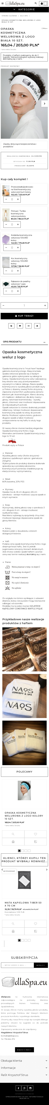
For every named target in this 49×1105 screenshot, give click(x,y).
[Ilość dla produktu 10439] (12, 248)
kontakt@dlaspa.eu (10, 1036)
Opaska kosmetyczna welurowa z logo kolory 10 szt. (24, 816)
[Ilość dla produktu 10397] (12, 224)
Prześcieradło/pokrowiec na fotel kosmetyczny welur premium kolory (22, 189)
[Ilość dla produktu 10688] (12, 291)
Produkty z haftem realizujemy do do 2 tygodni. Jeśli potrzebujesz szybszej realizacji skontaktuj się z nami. (23, 57)
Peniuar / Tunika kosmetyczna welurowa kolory (18, 213)
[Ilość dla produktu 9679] (12, 199)
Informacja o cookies (24, 1093)
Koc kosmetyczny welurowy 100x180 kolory (19, 261)
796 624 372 (9, 1039)
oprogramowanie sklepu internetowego (24, 1096)
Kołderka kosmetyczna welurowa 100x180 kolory (21, 238)
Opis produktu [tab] (12, 341)
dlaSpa (30, 166)
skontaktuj (31, 554)
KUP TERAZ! (24, 316)
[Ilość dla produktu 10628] (12, 271)
